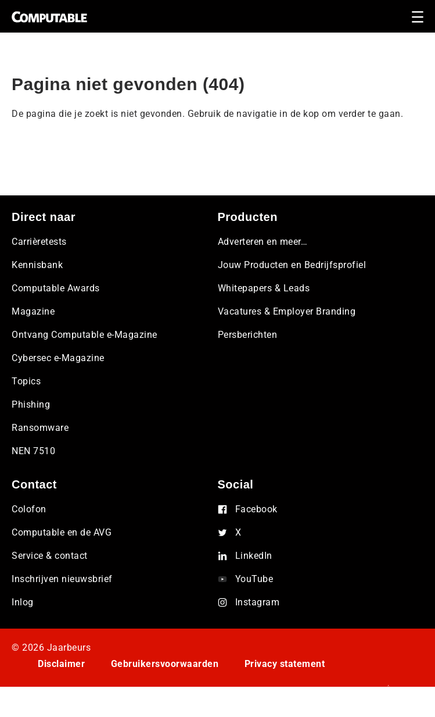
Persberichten (248, 334)
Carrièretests (39, 241)
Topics (26, 381)
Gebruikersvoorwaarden (165, 663)
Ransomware (40, 427)
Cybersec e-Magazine (58, 357)
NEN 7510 (33, 450)
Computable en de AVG (62, 532)
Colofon (29, 509)
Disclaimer (61, 663)
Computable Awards (56, 288)
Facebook (256, 509)
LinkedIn (253, 555)
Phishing (31, 404)
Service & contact (50, 555)
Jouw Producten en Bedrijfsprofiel (292, 264)
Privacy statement (285, 663)
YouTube (254, 578)
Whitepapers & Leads (264, 288)
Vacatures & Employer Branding (287, 311)
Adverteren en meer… (263, 241)
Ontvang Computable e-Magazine (84, 334)
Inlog (23, 602)
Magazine (33, 311)
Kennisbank (37, 264)
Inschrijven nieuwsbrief (62, 578)
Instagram (257, 602)
